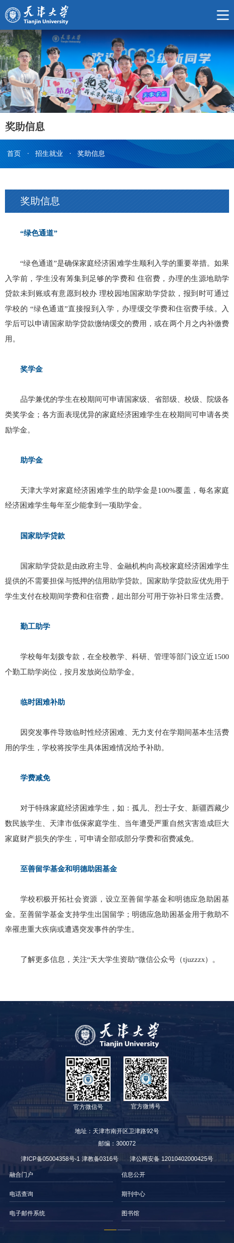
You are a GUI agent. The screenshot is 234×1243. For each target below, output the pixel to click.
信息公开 (133, 1174)
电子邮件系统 (27, 1213)
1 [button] (110, 1230)
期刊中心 (133, 1194)
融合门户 (21, 1174)
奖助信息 (91, 153)
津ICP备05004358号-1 (50, 1158)
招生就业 (49, 153)
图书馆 (130, 1213)
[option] (61, 1194)
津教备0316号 (100, 1158)
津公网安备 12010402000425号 (171, 1158)
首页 (14, 153)
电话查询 (21, 1194)
